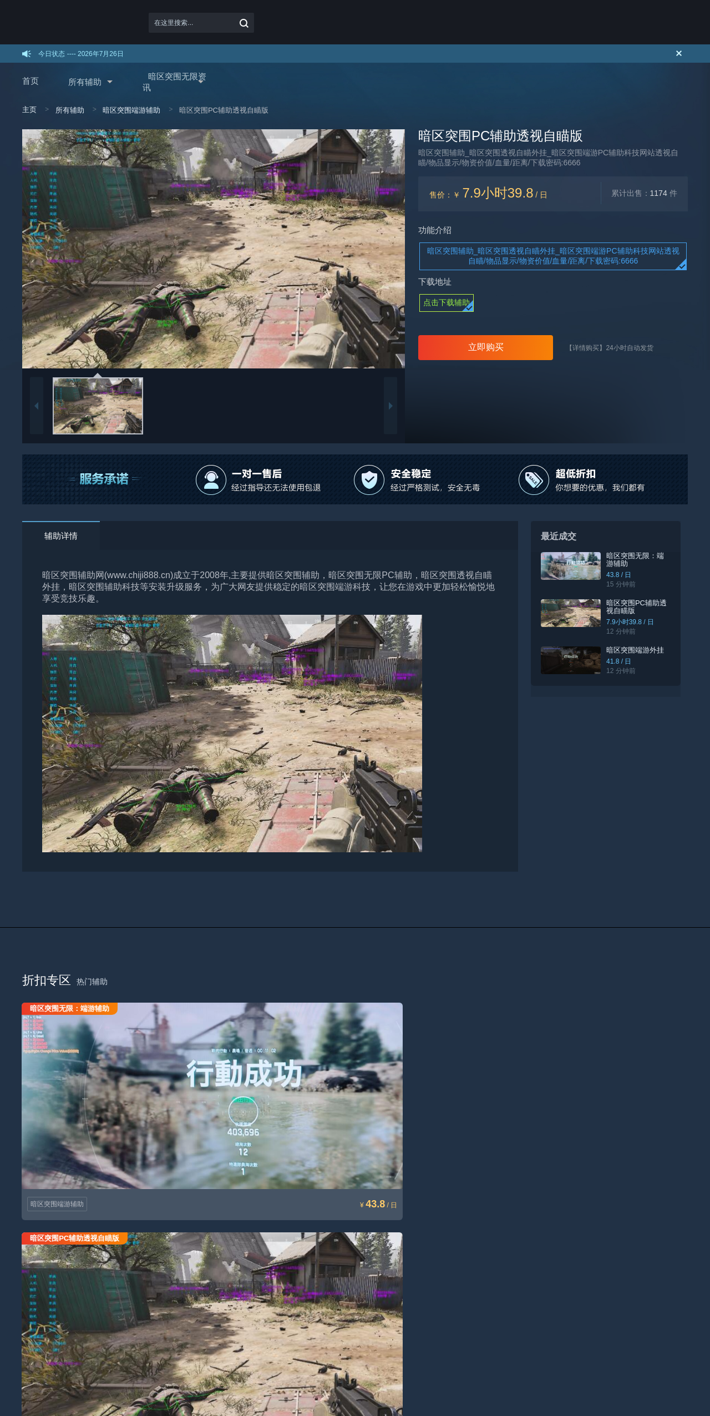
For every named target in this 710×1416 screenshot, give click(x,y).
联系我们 (461, 1265)
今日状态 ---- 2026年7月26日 (80, 54)
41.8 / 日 (619, 661)
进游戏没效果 (255, 1280)
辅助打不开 (251, 1265)
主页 (29, 109)
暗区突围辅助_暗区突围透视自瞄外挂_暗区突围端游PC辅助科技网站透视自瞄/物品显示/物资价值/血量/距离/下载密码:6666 (553, 255)
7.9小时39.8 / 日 (631, 622)
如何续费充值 (42, 1295)
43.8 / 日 (619, 575)
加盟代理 (142, 1265)
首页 (30, 80)
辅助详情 (61, 535)
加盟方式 (142, 1280)
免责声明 (355, 1280)
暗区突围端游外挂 (636, 650)
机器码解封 (251, 1295)
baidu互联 (88, 1364)
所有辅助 (85, 82)
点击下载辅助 (446, 302)
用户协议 (355, 1265)
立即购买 (486, 347)
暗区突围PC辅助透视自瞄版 (640, 607)
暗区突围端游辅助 (131, 110)
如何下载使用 (42, 1280)
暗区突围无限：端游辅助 (639, 560)
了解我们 (461, 1280)
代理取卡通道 (149, 1295)
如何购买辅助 (42, 1265)
